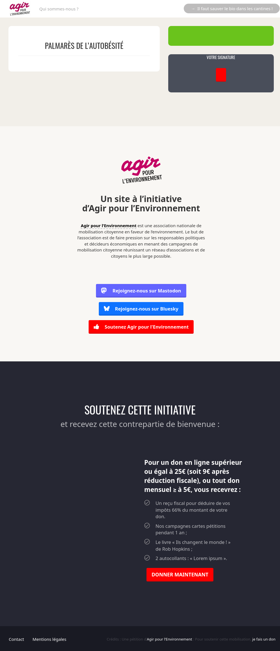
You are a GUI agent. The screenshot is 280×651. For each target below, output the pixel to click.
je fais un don (263, 638)
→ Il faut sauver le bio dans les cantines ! (232, 8)
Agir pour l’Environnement (108, 225)
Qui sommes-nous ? (58, 9)
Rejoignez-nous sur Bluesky (141, 309)
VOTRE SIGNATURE (221, 57)
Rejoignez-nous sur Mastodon (141, 291)
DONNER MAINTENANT (180, 573)
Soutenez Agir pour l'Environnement (141, 326)
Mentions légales (49, 638)
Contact (16, 638)
